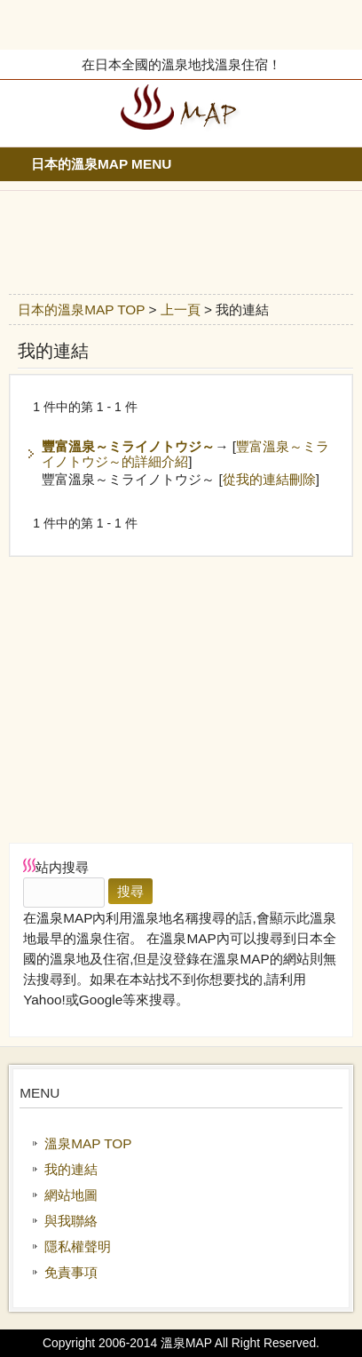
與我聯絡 (71, 1220)
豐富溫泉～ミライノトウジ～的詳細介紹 (185, 454)
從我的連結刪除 (269, 479)
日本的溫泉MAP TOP (81, 309)
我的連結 (71, 1169)
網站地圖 (71, 1194)
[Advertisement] (181, 22)
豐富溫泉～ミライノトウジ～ (128, 446)
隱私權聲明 (77, 1246)
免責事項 (71, 1272)
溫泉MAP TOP (87, 1143)
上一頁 (181, 309)
